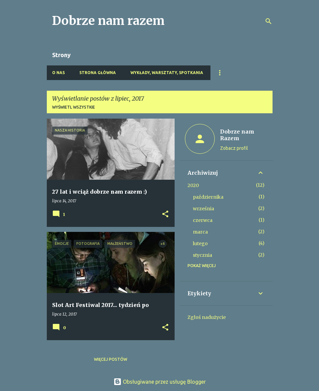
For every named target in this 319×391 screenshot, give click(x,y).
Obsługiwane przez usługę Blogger (160, 382)
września (203, 209)
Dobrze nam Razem (237, 135)
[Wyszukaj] (269, 21)
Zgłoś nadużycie (207, 317)
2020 (193, 185)
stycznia (202, 255)
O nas (58, 72)
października (208, 197)
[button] (165, 214)
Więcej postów (110, 359)
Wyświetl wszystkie (73, 107)
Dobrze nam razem (108, 20)
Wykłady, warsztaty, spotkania (166, 72)
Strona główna (97, 72)
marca (200, 232)
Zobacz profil (234, 148)
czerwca (202, 220)
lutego (200, 243)
